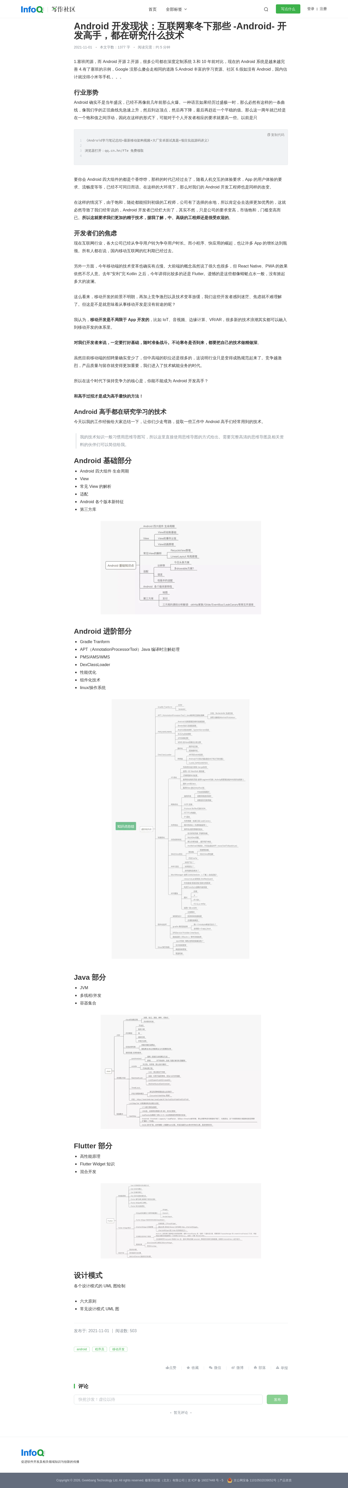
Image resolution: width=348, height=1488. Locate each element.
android (82, 1349)
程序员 (99, 1349)
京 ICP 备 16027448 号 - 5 (205, 1480)
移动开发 (118, 1349)
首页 (153, 9)
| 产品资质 (284, 1480)
